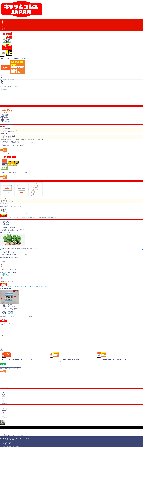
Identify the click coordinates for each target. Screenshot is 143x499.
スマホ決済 (11, 323)
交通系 (3, 400)
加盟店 (14, 323)
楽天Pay (3, 21)
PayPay (2, 20)
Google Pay (3, 397)
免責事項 (8, 446)
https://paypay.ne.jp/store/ (11, 313)
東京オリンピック (4, 403)
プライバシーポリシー (3, 446)
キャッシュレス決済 (7, 323)
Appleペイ (3, 396)
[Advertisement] (23, 99)
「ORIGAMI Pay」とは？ (5, 89)
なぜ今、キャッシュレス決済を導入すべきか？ (8, 91)
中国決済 (3, 26)
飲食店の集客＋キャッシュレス (6, 274)
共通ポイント (3, 28)
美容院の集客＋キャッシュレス (6, 273)
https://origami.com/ (7, 121)
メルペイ (3, 25)
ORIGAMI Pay (2, 56)
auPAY (2, 23)
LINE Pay (3, 393)
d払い (2, 22)
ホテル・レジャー (4, 417)
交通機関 (3, 412)
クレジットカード (4, 29)
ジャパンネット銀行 (11, 312)
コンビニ (3, 407)
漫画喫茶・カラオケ (4, 416)
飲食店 (3, 413)
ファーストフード (4, 414)
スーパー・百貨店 (4, 408)
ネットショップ (4, 410)
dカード (4, 30)
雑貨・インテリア (4, 409)
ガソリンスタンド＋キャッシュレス (7, 275)
